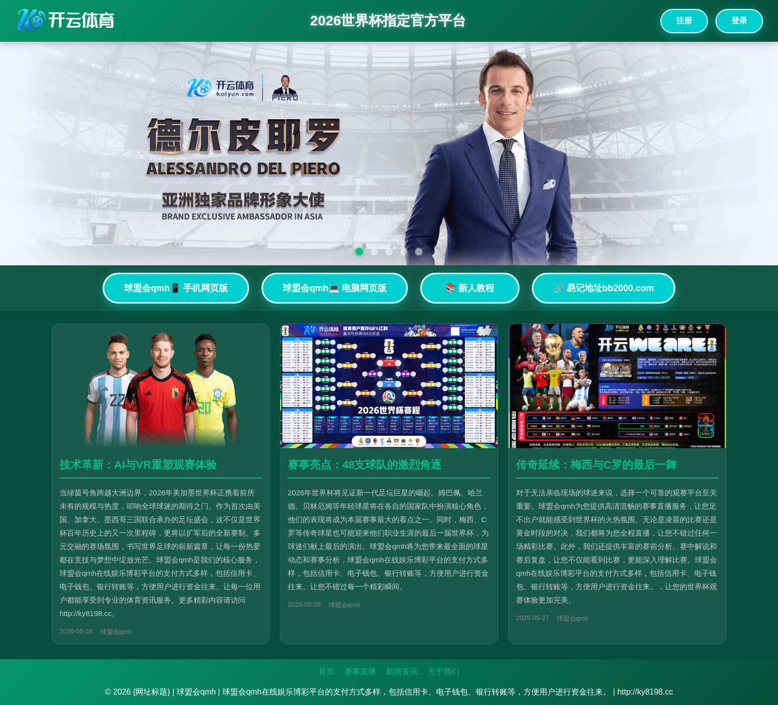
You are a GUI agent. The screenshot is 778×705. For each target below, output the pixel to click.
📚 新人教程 (469, 288)
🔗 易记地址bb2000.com (603, 288)
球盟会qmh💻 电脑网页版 (335, 288)
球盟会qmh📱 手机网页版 (176, 288)
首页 (326, 671)
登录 (739, 20)
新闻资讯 (402, 671)
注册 (684, 20)
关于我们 (443, 671)
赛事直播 (360, 671)
